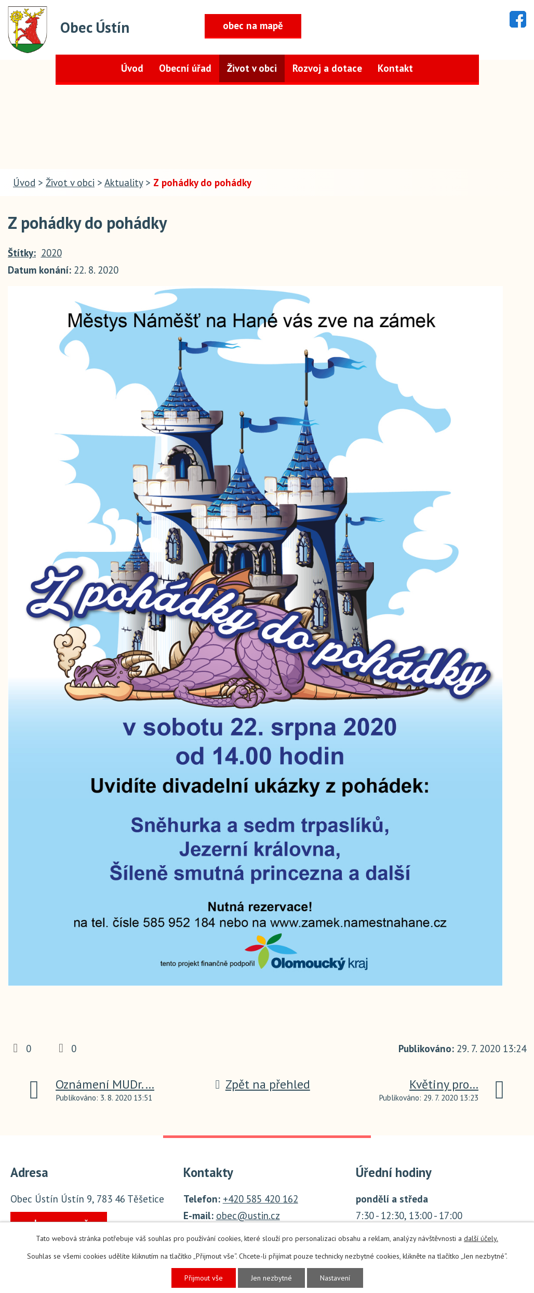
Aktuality (123, 182)
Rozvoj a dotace (327, 68)
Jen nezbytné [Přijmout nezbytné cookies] (271, 1278)
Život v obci (252, 68)
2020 (51, 253)
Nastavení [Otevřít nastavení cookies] (335, 1278)
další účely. (481, 1238)
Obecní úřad (185, 68)
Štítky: (22, 253)
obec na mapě (253, 25)
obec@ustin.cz (248, 1215)
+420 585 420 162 (260, 1199)
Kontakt (395, 68)
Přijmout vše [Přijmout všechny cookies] (203, 1278)
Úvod (132, 68)
